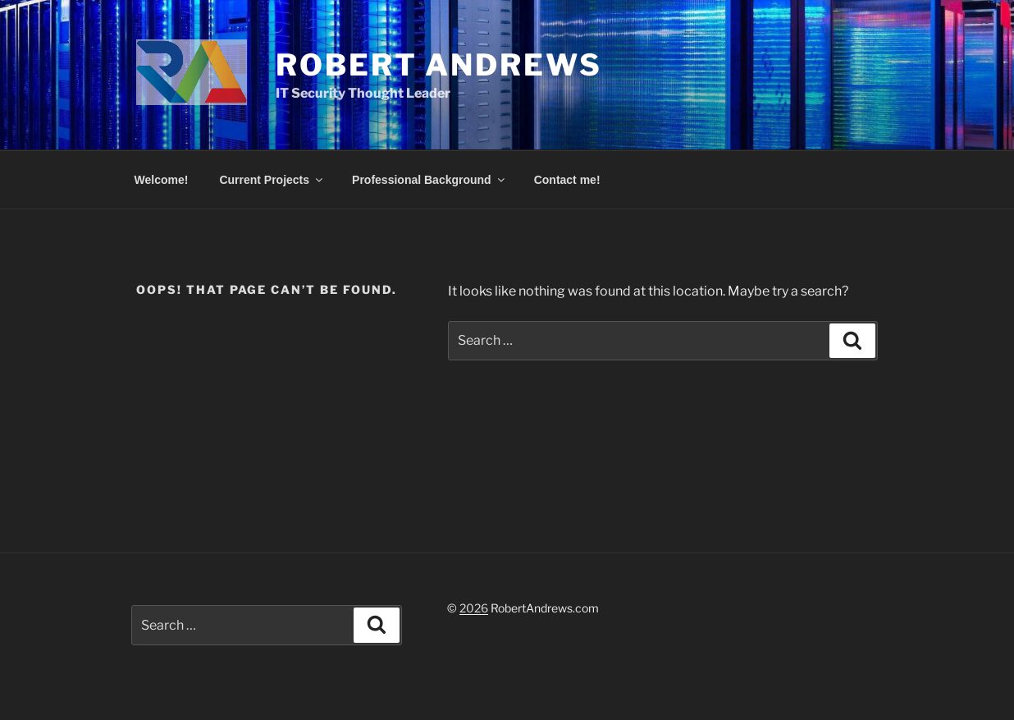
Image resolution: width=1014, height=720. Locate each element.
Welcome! (162, 179)
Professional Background (429, 179)
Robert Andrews (438, 65)
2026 (473, 608)
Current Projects (272, 179)
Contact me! (567, 179)
